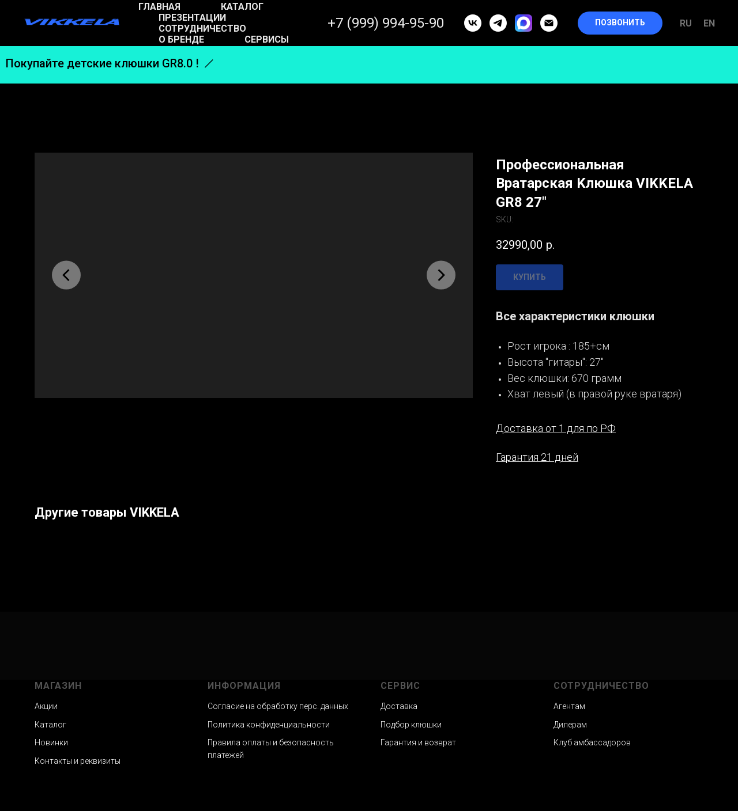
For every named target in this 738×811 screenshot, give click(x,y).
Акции (46, 706)
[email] (549, 23)
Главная (159, 6)
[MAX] (523, 23)
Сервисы (266, 39)
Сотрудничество (202, 28)
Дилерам (570, 724)
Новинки (51, 742)
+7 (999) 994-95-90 (385, 23)
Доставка (399, 706)
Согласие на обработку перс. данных (278, 706)
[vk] (472, 23)
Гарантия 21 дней (537, 457)
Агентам (569, 706)
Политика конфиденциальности (269, 724)
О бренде (181, 39)
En (709, 23)
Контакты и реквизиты (78, 760)
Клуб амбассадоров (592, 742)
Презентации (192, 17)
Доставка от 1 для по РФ (556, 428)
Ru (686, 23)
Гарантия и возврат (418, 742)
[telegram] (498, 23)
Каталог (242, 6)
